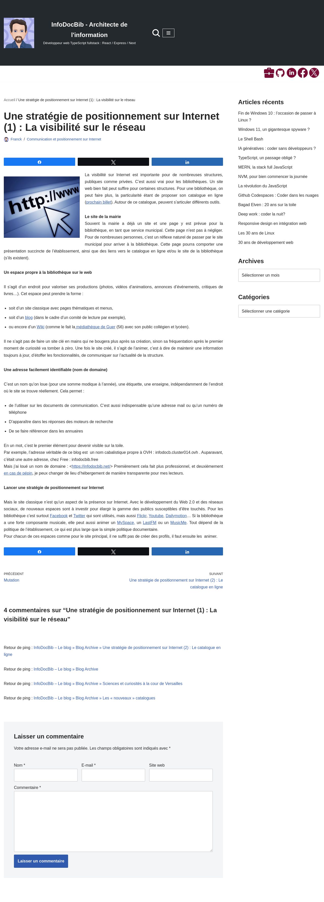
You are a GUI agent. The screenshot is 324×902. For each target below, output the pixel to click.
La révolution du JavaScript (262, 186)
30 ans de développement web (265, 243)
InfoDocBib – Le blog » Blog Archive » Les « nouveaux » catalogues (94, 699)
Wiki (40, 327)
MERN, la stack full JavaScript (265, 167)
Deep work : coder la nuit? (261, 214)
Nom (19, 766)
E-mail (89, 766)
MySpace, (126, 523)
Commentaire (27, 789)
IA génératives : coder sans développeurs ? (277, 148)
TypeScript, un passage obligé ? (267, 158)
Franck (16, 139)
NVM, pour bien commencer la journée (273, 177)
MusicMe (178, 523)
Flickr (141, 517)
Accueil (9, 100)
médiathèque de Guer (95, 327)
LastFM (149, 523)
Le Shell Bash (250, 139)
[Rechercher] (156, 33)
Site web (157, 766)
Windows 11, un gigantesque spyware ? (274, 130)
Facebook (59, 517)
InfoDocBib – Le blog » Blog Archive (66, 670)
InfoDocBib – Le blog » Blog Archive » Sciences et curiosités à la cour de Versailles (108, 684)
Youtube (156, 517)
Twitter (79, 517)
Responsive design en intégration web (272, 224)
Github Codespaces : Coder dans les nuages (278, 195)
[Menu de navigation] (168, 33)
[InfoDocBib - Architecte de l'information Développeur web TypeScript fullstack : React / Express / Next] (73, 33)
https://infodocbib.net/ (91, 467)
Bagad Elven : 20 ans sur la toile (267, 205)
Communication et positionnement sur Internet (64, 139)
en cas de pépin (18, 474)
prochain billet (98, 202)
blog (29, 318)
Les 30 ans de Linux (256, 233)
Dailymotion (176, 517)
